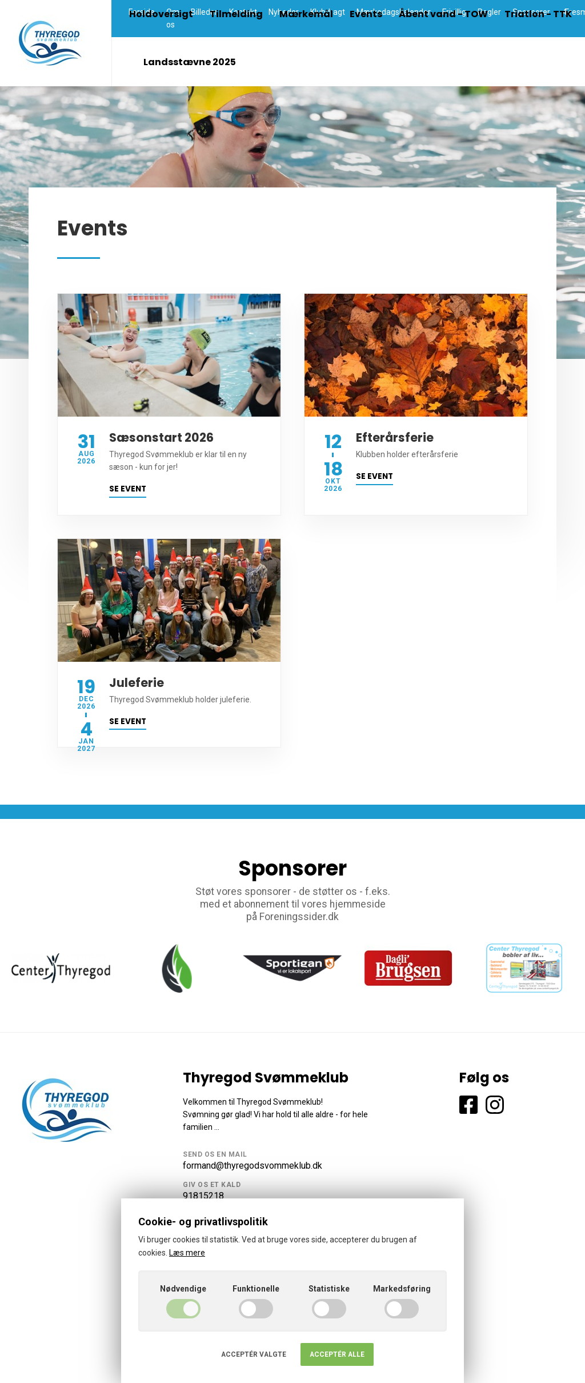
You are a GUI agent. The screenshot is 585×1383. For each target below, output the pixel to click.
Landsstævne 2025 (189, 62)
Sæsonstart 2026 (161, 437)
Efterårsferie (395, 437)
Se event (127, 488)
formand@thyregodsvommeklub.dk (252, 1165)
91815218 (203, 1195)
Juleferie (136, 682)
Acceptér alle (337, 1354)
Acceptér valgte (253, 1354)
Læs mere (187, 1252)
